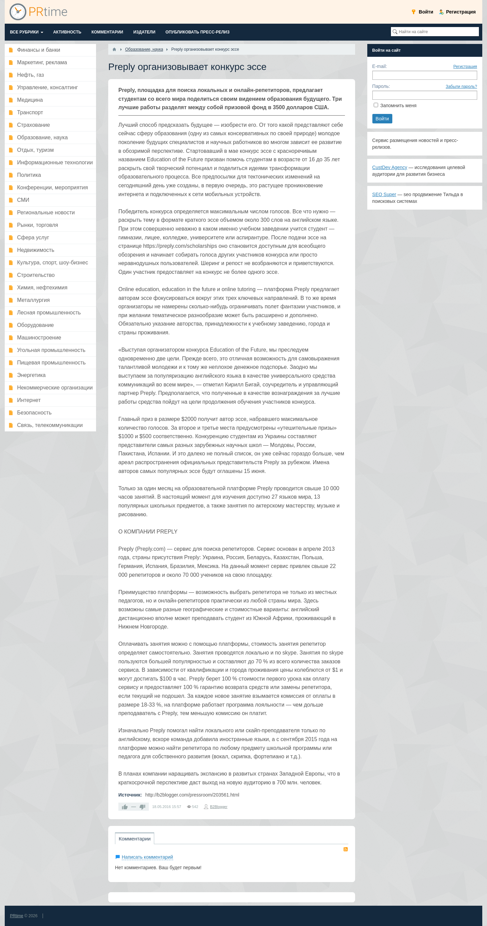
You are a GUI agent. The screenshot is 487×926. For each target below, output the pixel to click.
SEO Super (384, 194)
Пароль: (381, 86)
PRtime (16, 915)
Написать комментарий (147, 857)
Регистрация (465, 66)
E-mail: (379, 66)
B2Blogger (218, 807)
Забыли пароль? (461, 86)
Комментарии (134, 838)
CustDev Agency (390, 167)
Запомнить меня (398, 105)
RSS (345, 849)
